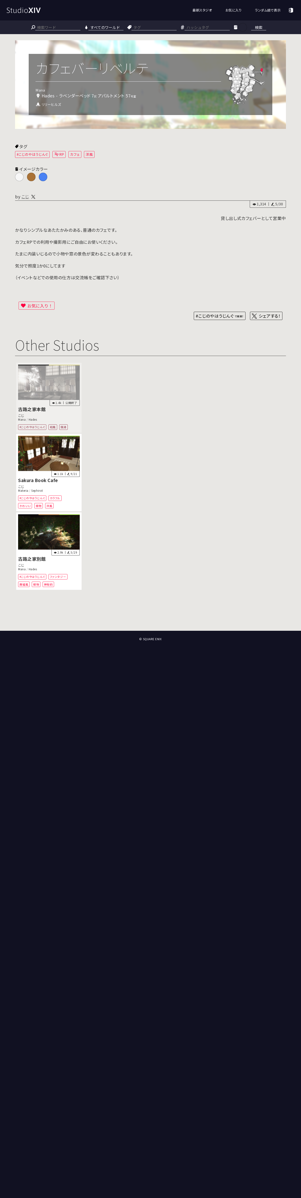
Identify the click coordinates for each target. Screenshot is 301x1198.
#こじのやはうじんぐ (32, 154)
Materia (23, 490)
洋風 (89, 154)
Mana (22, 419)
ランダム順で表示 (268, 10)
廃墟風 (24, 584)
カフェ (75, 154)
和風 (53, 427)
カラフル (55, 498)
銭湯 (64, 427)
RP (61, 154)
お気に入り (233, 10)
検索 (258, 27)
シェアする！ (270, 316)
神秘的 (48, 584)
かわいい (25, 505)
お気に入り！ (40, 306)
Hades (33, 419)
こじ (25, 196)
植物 (39, 505)
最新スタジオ (202, 10)
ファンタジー (58, 577)
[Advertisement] (150, 613)
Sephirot (37, 490)
